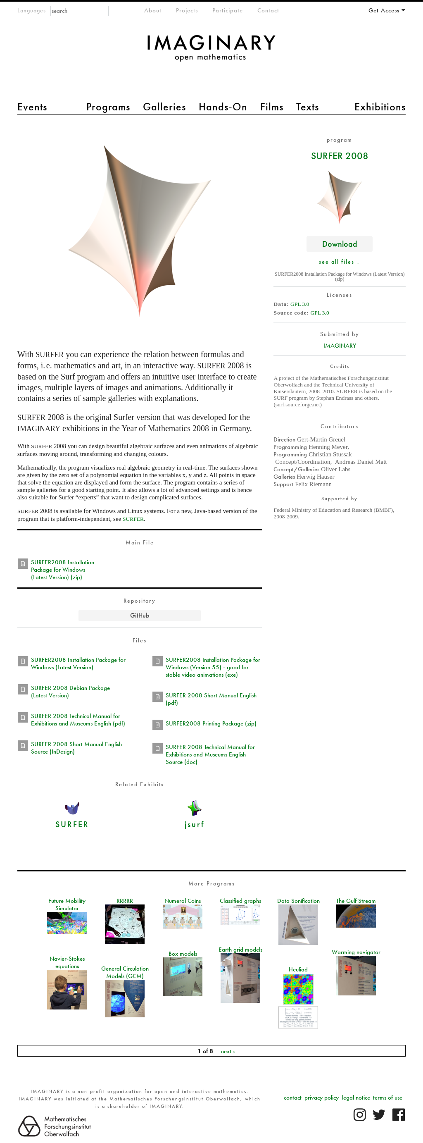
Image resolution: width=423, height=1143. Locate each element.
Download (339, 244)
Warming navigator (356, 952)
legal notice (356, 1097)
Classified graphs (240, 900)
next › (228, 1051)
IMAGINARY (339, 345)
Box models (183, 953)
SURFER (72, 824)
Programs (108, 106)
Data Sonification (298, 900)
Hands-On (223, 106)
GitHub (139, 615)
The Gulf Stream (356, 900)
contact (293, 1097)
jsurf (194, 824)
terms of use (387, 1097)
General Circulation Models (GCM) (125, 972)
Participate (227, 10)
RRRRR (124, 900)
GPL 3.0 (299, 304)
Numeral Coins (182, 900)
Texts (307, 106)
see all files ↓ (339, 261)
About (153, 10)
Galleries (164, 106)
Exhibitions (380, 106)
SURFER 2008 (339, 155)
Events (32, 106)
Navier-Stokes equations (67, 962)
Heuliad (298, 969)
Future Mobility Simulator (67, 904)
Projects (187, 10)
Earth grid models (240, 949)
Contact (268, 10)
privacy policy (321, 1097)
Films (271, 106)
